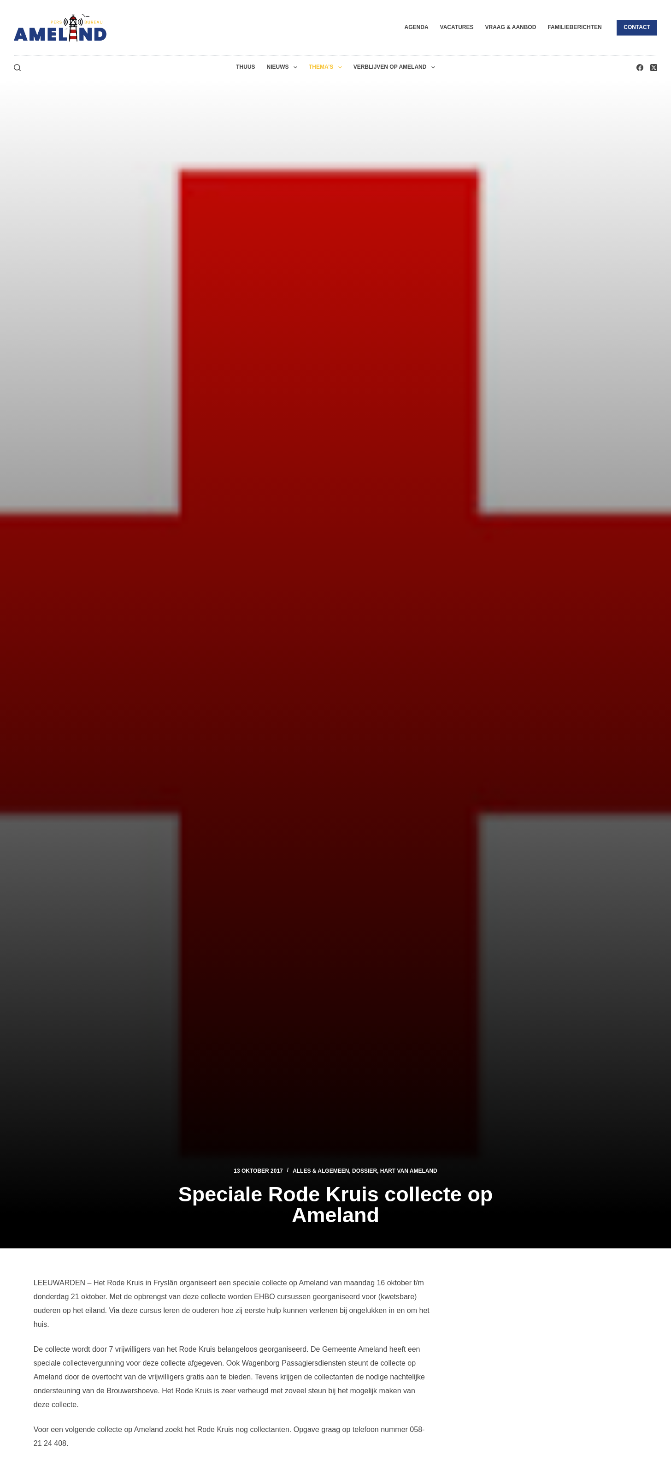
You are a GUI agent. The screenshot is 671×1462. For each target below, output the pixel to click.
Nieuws (284, 67)
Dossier (364, 1171)
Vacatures (457, 27)
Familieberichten (574, 27)
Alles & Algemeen (321, 1171)
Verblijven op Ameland (396, 67)
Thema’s (327, 67)
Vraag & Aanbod (510, 27)
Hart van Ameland (408, 1171)
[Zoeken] (17, 67)
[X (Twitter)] (653, 67)
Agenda (417, 27)
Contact (637, 27)
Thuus (245, 67)
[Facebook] (639, 67)
